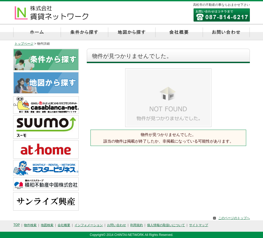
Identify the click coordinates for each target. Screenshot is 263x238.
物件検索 (30, 225)
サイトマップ (198, 225)
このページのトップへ (234, 218)
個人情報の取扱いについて (166, 225)
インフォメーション (88, 225)
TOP (16, 225)
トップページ (23, 43)
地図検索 (47, 225)
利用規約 (136, 225)
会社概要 (64, 225)
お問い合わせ (116, 225)
